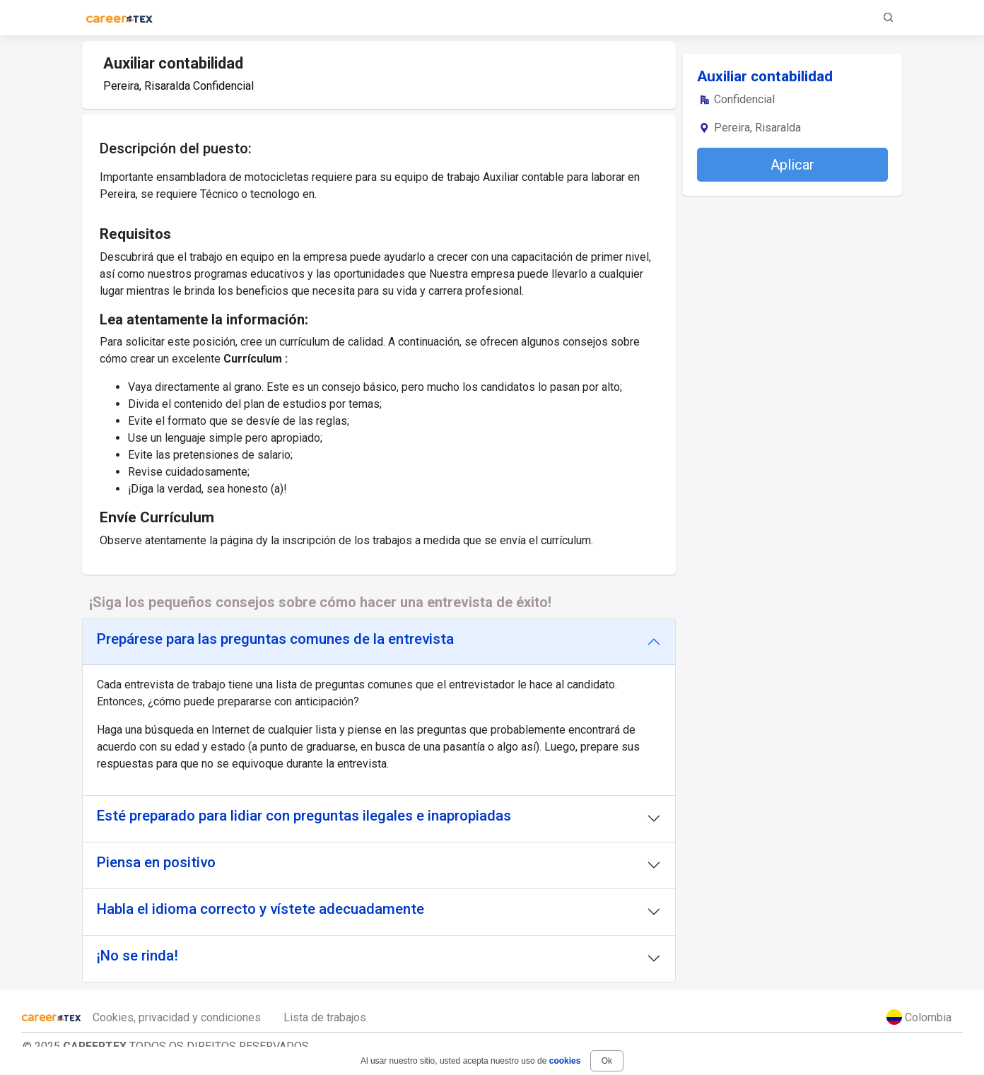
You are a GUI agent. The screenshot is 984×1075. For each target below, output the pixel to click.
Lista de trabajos (324, 1017)
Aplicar (792, 164)
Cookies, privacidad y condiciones (177, 1017)
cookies (565, 1061)
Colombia (918, 1017)
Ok (607, 1061)
